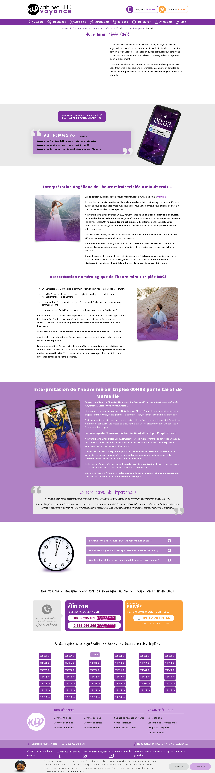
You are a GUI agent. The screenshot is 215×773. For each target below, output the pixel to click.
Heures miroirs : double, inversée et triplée (98, 28)
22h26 (168, 690)
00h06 (168, 656)
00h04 (118, 656)
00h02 (68, 656)
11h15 (68, 676)
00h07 (43, 669)
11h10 (118, 663)
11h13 (168, 663)
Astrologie (80, 21)
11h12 (143, 663)
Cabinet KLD (68, 28)
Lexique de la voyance (158, 727)
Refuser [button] (179, 766)
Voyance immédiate (64, 727)
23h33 (118, 697)
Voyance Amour (92, 727)
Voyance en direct (93, 722)
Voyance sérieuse (122, 722)
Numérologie (101, 21)
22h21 (68, 690)
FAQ (136, 751)
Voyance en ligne (92, 717)
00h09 (93, 669)
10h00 (93, 663)
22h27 (43, 697)
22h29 (93, 697)
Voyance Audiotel (62, 717)
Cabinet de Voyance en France (129, 717)
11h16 (93, 676)
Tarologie (123, 21)
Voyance (145, 9)
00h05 (143, 656)
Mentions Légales (164, 751)
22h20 (43, 690)
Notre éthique (155, 717)
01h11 (118, 669)
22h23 (93, 690)
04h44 (43, 663)
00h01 (43, 656)
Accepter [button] (200, 766)
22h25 (143, 690)
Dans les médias (156, 732)
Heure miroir (144, 21)
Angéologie (165, 21)
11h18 (143, 676)
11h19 (168, 676)
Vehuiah (161, 196)
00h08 (68, 669)
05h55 (68, 663)
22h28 (68, 697)
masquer (82, 136)
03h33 (168, 669)
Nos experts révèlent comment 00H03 (82, 116)
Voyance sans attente (125, 727)
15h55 (118, 683)
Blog (183, 21)
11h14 (43, 676)
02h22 (143, 669)
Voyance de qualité (63, 722)
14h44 (93, 683)
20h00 (143, 683)
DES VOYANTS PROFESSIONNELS (160, 744)
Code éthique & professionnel (162, 722)
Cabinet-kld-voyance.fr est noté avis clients (56, 744)
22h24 (118, 690)
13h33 (68, 683)
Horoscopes (59, 21)
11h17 (118, 676)
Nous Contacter (147, 751)
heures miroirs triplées (132, 28)
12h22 (43, 683)
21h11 (168, 683)
